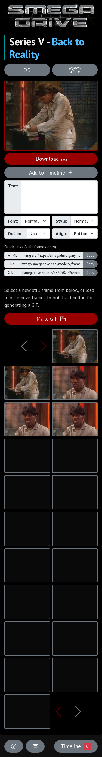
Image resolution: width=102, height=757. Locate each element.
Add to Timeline (51, 172)
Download (51, 158)
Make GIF (51, 318)
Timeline (76, 746)
